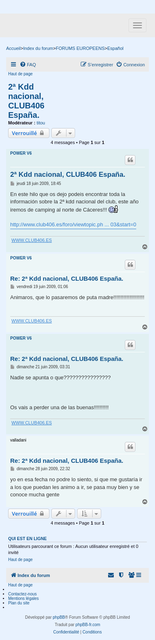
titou (41, 122)
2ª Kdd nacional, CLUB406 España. (26, 100)
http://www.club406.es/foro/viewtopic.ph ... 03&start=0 (73, 224)
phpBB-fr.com (87, 624)
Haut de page (20, 74)
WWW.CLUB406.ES (31, 240)
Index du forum (38, 48)
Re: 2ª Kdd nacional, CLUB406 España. (66, 278)
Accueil (13, 48)
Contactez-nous (22, 594)
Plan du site (18, 603)
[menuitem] (28, 65)
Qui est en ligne (27, 538)
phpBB (59, 617)
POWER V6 (21, 153)
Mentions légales (23, 598)
